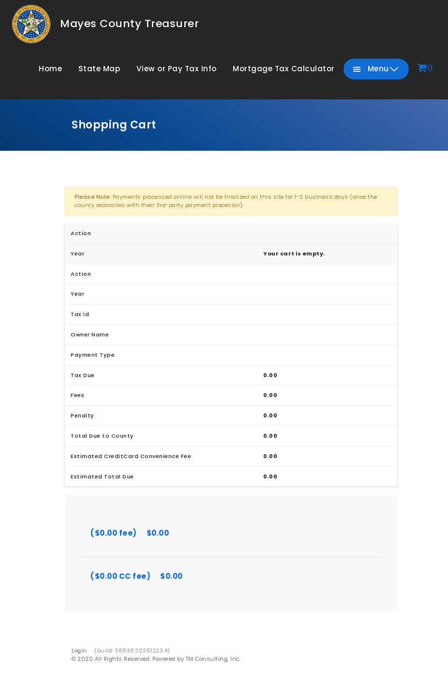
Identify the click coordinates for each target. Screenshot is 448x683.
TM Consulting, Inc (212, 659)
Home (50, 69)
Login (79, 650)
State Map (99, 69)
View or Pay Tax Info (176, 69)
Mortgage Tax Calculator (284, 69)
